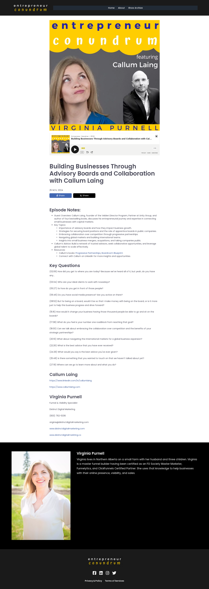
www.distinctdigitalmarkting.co (65, 434)
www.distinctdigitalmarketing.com (67, 428)
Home (111, 7)
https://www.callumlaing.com (64, 386)
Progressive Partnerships (88, 253)
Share (62, 195)
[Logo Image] (31, 7)
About (121, 7)
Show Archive (135, 7)
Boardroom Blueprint (112, 253)
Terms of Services (114, 581)
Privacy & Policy (93, 581)
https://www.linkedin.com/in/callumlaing (70, 380)
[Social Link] (94, 573)
